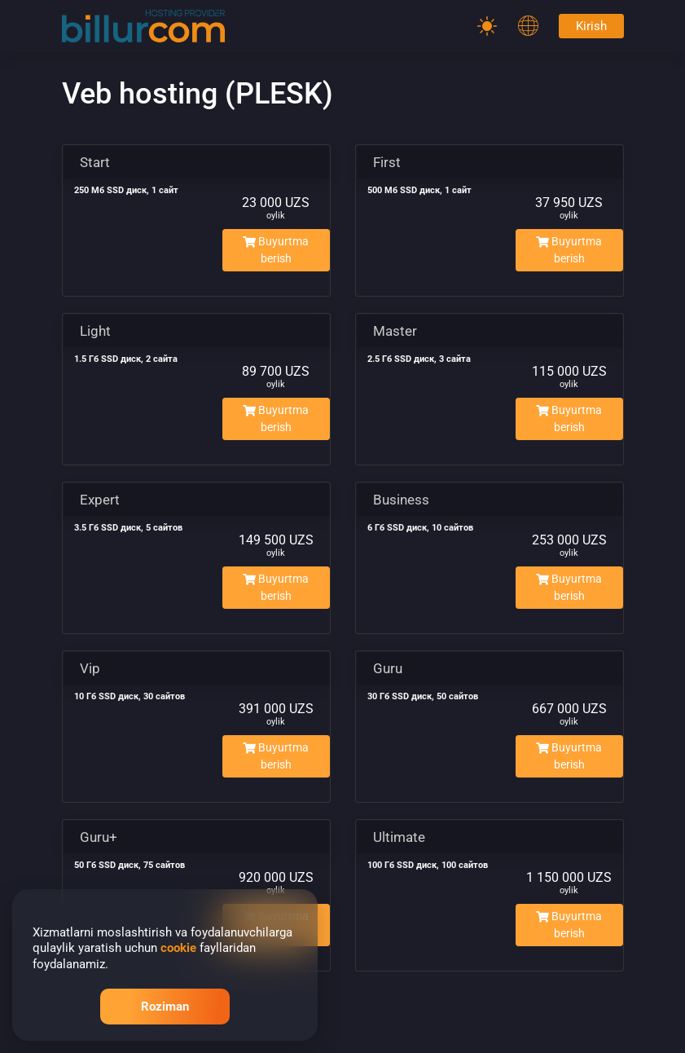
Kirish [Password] (591, 26)
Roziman (165, 1006)
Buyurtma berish (276, 250)
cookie (178, 948)
